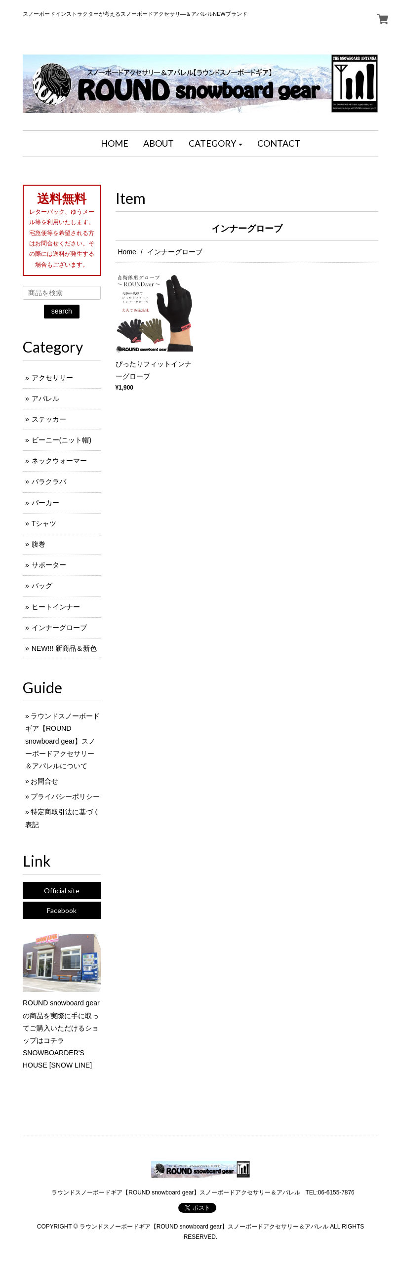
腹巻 (38, 544)
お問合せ (44, 781)
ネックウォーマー (59, 461)
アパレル (45, 398)
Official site (62, 890)
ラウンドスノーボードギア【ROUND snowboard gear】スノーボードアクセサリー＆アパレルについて (62, 741)
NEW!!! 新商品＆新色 (64, 648)
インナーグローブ (59, 628)
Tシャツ (44, 523)
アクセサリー (52, 378)
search (61, 311)
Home (127, 252)
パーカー (45, 503)
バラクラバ (49, 481)
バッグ (42, 586)
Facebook (62, 910)
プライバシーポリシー (65, 796)
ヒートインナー (56, 607)
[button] (215, 144)
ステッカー (49, 419)
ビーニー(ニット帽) (61, 440)
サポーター (49, 565)
